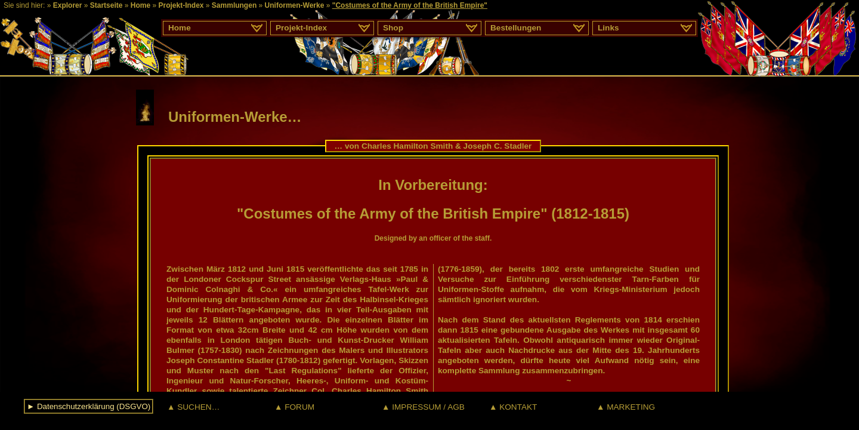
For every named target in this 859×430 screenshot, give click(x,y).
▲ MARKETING (626, 407)
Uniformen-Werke (295, 5)
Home (140, 5)
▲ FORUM (294, 407)
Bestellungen (515, 27)
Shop (393, 27)
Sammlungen (234, 5)
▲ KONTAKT (513, 407)
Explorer (67, 5)
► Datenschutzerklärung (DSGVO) (88, 406)
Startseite (106, 5)
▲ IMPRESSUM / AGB (423, 407)
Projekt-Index (180, 5)
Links (608, 27)
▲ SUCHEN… (193, 407)
